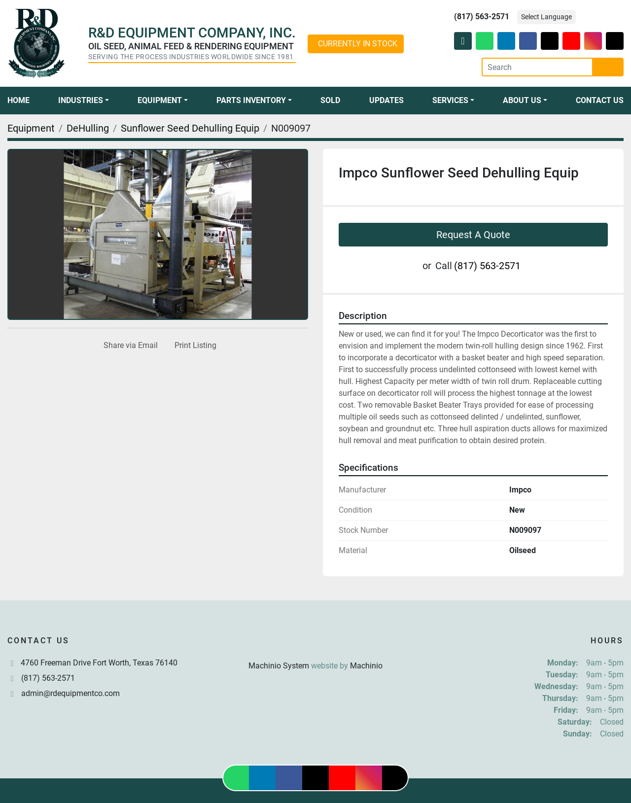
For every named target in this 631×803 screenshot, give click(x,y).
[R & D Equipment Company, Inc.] (315, 642)
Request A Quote (473, 235)
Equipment (160, 100)
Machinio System (278, 665)
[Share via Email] (128, 345)
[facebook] (528, 41)
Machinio (366, 665)
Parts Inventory (251, 100)
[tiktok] (615, 41)
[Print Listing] (193, 345)
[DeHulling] (88, 128)
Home (18, 100)
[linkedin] (506, 41)
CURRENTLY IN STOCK (357, 43)
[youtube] (571, 41)
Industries (80, 100)
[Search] (537, 67)
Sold (330, 100)
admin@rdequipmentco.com (70, 693)
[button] (83, 100)
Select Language (546, 17)
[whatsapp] (484, 41)
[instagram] (593, 41)
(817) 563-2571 (481, 16)
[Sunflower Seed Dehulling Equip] (190, 128)
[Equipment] (31, 128)
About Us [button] (522, 100)
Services (450, 100)
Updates (386, 100)
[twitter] (550, 41)
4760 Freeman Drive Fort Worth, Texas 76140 (99, 662)
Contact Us (600, 100)
